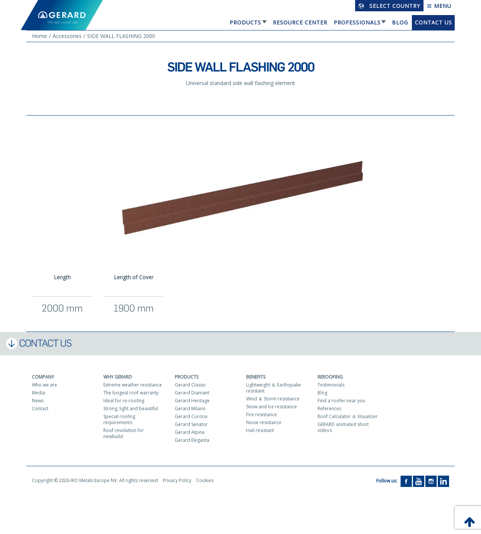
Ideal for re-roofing (123, 400)
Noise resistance (263, 422)
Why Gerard (117, 377)
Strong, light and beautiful (130, 408)
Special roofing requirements (119, 419)
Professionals (357, 22)
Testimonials (331, 385)
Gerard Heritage (192, 400)
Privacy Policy (177, 480)
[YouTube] (418, 481)
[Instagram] (431, 481)
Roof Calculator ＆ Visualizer (348, 416)
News (38, 400)
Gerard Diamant (192, 392)
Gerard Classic (190, 385)
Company (43, 377)
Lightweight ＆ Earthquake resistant (273, 388)
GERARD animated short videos (343, 427)
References (329, 408)
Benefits (255, 377)
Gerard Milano (190, 408)
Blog (400, 22)
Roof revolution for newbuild (123, 433)
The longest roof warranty (131, 392)
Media (38, 392)
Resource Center (300, 22)
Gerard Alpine (190, 432)
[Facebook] (406, 481)
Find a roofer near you (341, 400)
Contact (40, 408)
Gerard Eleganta (192, 440)
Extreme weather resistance (132, 385)
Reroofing (330, 377)
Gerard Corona (191, 416)
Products (245, 22)
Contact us (433, 22)
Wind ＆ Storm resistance (272, 399)
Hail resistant (260, 430)
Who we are (44, 385)
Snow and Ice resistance (271, 406)
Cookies (204, 480)
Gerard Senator (191, 424)
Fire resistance (261, 414)
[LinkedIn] (443, 481)
